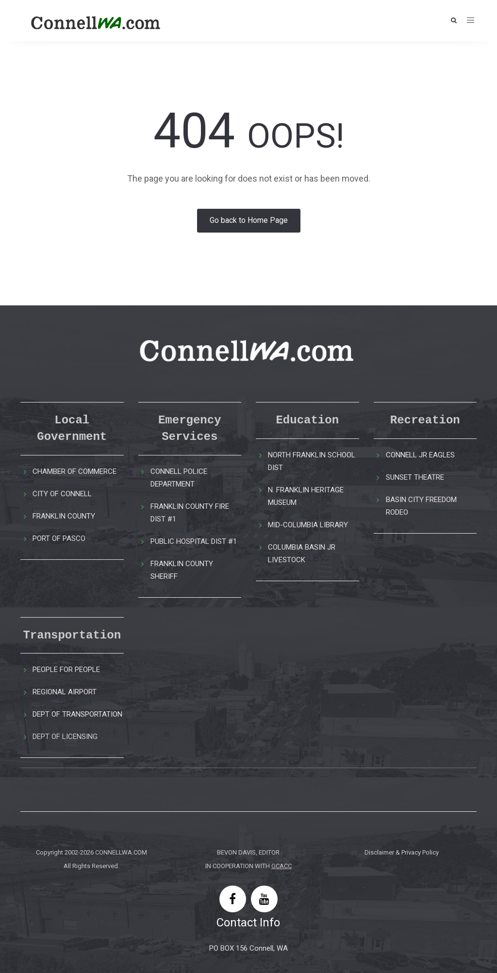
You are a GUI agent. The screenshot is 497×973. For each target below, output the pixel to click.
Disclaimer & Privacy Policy (401, 852)
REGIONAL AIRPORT (65, 692)
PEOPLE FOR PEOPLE (66, 669)
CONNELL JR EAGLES (420, 455)
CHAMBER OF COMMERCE (74, 471)
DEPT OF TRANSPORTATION (77, 714)
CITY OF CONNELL (62, 493)
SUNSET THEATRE (415, 477)
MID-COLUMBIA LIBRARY (308, 524)
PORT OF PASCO (59, 538)
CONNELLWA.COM (121, 852)
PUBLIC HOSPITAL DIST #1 (193, 541)
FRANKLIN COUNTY (64, 516)
